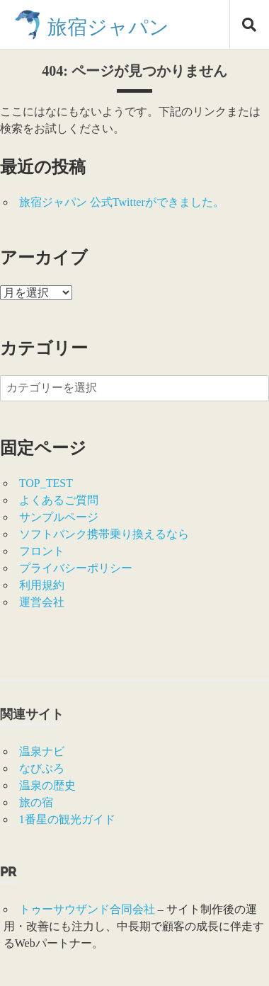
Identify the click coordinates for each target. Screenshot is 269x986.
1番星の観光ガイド (67, 819)
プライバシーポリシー (75, 568)
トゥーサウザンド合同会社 (87, 909)
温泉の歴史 (47, 785)
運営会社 (41, 602)
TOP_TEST (46, 483)
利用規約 (41, 585)
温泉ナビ (41, 751)
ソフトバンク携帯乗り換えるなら (104, 534)
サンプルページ (58, 517)
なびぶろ (41, 768)
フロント (41, 551)
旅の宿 (36, 802)
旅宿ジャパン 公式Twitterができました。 (121, 202)
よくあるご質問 (58, 500)
